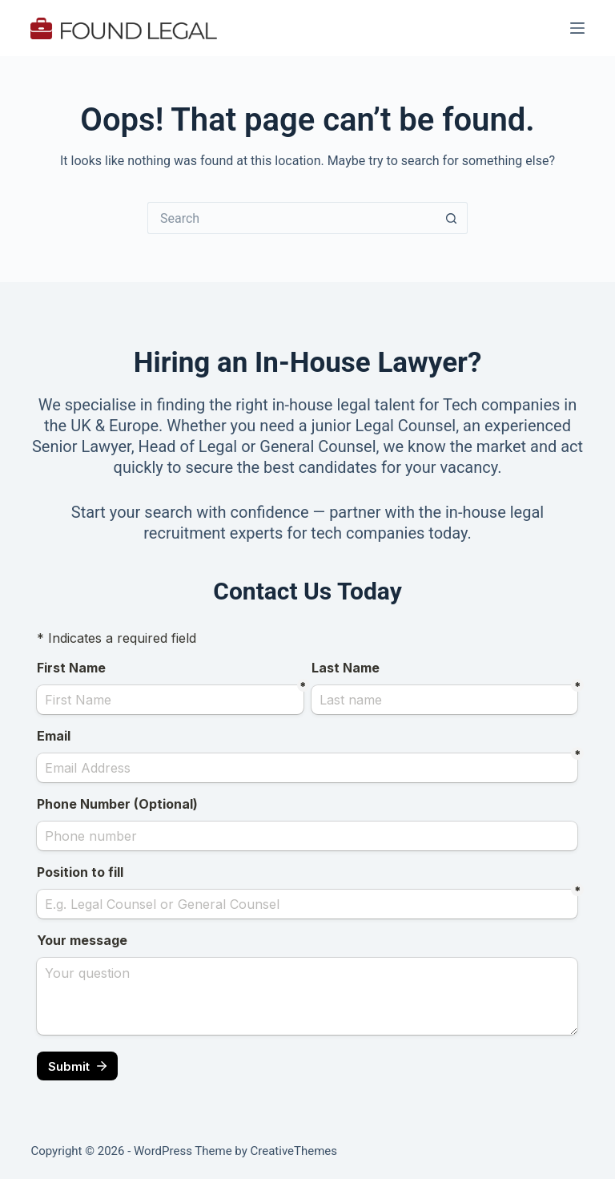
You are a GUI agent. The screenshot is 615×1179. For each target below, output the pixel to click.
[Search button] (452, 218)
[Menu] (577, 28)
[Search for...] (291, 218)
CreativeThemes (294, 1151)
